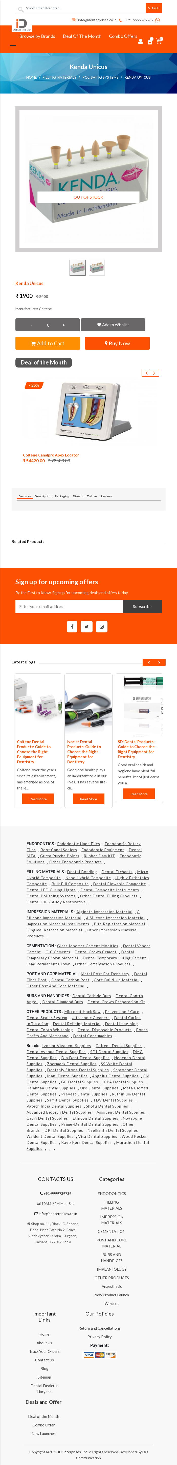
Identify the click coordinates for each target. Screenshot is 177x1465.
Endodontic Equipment (102, 849)
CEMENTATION (111, 1231)
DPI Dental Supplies (64, 1130)
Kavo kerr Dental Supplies (86, 1142)
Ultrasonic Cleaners (91, 1017)
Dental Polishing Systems (51, 896)
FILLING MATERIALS (59, 77)
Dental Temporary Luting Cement (114, 958)
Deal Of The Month (82, 36)
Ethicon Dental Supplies (95, 1118)
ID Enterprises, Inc (72, 1452)
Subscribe (142, 606)
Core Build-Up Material (116, 980)
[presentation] (147, 373)
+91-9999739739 (135, 20)
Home (31, 77)
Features (24, 496)
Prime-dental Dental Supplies (89, 1124)
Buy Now (117, 343)
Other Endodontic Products (75, 862)
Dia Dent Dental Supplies (85, 1057)
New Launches (44, 1433)
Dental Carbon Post (70, 980)
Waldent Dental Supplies (50, 1136)
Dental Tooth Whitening (50, 1029)
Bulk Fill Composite (70, 883)
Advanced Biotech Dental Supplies (59, 1112)
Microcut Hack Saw (82, 1011)
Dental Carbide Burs (91, 995)
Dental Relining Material (77, 1023)
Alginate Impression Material (104, 911)
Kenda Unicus (137, 77)
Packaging (62, 496)
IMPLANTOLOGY (112, 1269)
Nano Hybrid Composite (88, 877)
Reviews (106, 496)
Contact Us (44, 1360)
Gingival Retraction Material (54, 930)
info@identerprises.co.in (94, 20)
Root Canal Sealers (58, 849)
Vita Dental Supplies (97, 1136)
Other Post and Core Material (55, 986)
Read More (38, 799)
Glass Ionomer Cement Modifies (87, 945)
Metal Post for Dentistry (105, 973)
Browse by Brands (37, 36)
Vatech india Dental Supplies (54, 1106)
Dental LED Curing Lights (51, 890)
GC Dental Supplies (79, 1082)
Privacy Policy (99, 1336)
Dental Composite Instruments (109, 890)
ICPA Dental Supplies (122, 1082)
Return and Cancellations (99, 1328)
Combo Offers (123, 36)
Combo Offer (44, 1425)
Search (154, 8)
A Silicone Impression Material (115, 917)
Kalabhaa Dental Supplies (51, 1088)
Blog (44, 1368)
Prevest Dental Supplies (84, 1094)
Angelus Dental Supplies (115, 1076)
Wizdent (112, 1303)
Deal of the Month (43, 1416)
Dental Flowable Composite (119, 883)
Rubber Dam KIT (99, 855)
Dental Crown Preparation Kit (116, 1001)
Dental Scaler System (47, 1017)
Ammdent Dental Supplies (121, 1112)
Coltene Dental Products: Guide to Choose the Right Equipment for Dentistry (34, 751)
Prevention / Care (122, 1011)
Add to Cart (47, 343)
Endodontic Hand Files (78, 843)
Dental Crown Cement (96, 952)
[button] (88, 179)
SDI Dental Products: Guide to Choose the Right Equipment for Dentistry (136, 749)
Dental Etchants (116, 871)
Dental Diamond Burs (62, 1001)
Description (43, 496)
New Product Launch (111, 1295)
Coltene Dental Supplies (119, 1045)
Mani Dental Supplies (67, 1076)
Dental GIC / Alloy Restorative (56, 902)
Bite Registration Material (119, 924)
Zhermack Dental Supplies (72, 1063)
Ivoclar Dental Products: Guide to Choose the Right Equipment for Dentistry (84, 751)
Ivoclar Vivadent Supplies (66, 1045)
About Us (44, 1342)
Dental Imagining (121, 1023)
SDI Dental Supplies (109, 1051)
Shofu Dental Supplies (107, 1106)
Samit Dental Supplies (68, 1100)
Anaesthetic (112, 1286)
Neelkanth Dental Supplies (112, 1130)
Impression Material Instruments (58, 924)
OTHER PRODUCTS (112, 1277)
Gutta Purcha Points (59, 855)
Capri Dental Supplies (47, 1118)
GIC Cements (58, 952)
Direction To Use (85, 496)
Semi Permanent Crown (49, 964)
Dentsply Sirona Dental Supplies (78, 1069)
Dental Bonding (82, 871)
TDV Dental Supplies (113, 1100)
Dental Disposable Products (105, 1029)
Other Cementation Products (102, 964)
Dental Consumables (92, 1035)
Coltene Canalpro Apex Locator (51, 455)
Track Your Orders (44, 1351)
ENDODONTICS (112, 1193)
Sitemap (44, 1377)
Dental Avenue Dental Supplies (56, 1051)
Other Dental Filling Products (109, 896)
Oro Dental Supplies (99, 1088)
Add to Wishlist (113, 324)
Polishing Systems (100, 77)
